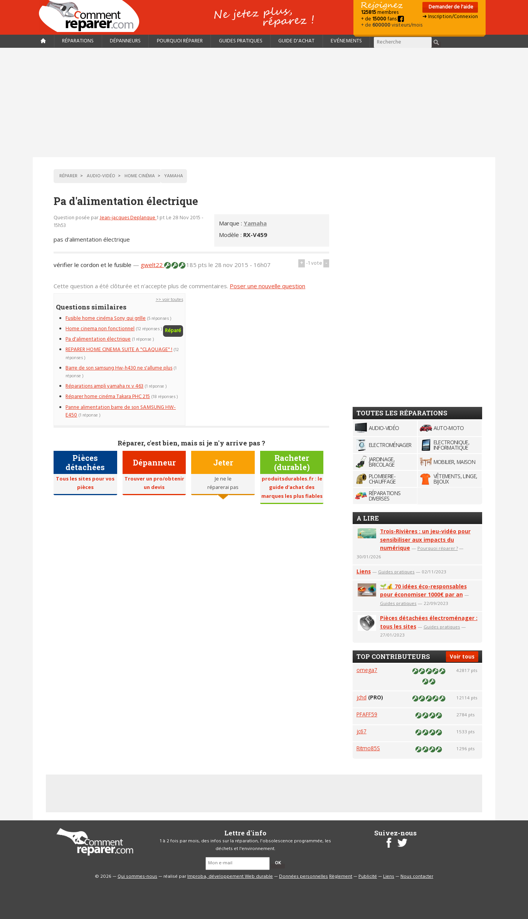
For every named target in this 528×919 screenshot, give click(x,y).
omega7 (366, 670)
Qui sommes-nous (137, 876)
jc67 (361, 731)
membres (380, 12)
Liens (363, 571)
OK (278, 863)
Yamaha (255, 223)
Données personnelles (303, 876)
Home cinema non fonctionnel (100, 329)
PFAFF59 (366, 714)
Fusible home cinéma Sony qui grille (106, 318)
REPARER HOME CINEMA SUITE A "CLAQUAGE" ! (119, 350)
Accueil (92, 16)
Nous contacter (416, 876)
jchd (361, 697)
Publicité (367, 876)
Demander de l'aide (450, 7)
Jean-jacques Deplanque (127, 218)
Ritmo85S (368, 748)
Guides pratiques (240, 41)
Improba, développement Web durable (230, 876)
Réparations (78, 41)
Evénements (346, 41)
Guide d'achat (296, 41)
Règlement (340, 876)
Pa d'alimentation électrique (98, 339)
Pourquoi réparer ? (437, 548)
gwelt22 (152, 265)
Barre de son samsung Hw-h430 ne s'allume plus (119, 368)
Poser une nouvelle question (267, 286)
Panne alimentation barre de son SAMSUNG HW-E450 (121, 411)
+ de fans (382, 19)
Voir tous (462, 656)
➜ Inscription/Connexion (450, 17)
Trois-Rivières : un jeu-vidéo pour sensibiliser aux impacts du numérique (425, 540)
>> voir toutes (169, 299)
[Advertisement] (264, 102)
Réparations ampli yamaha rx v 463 (104, 386)
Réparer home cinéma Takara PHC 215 (108, 397)
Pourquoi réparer (180, 41)
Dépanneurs (125, 41)
